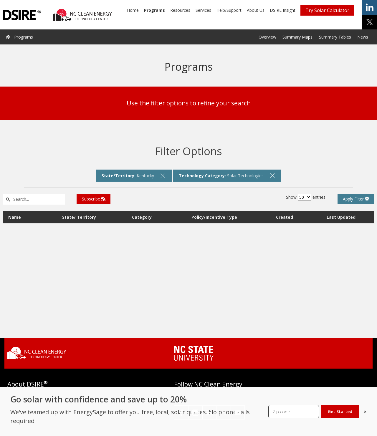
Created (284, 216)
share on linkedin (369, 7)
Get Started (340, 411)
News (362, 37)
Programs (154, 10)
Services (203, 10)
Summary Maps (297, 37)
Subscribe (93, 199)
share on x (369, 22)
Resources (180, 10)
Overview (267, 37)
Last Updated (341, 216)
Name (14, 216)
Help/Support (229, 10)
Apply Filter (356, 199)
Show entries (305, 197)
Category (142, 216)
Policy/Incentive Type (214, 216)
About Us (255, 10)
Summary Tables (335, 37)
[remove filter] (163, 175)
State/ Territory (79, 216)
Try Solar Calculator (327, 10)
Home (133, 10)
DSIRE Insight (282, 10)
